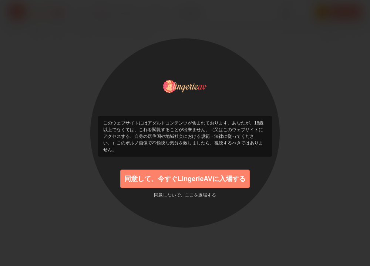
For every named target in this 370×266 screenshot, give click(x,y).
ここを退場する (200, 195)
